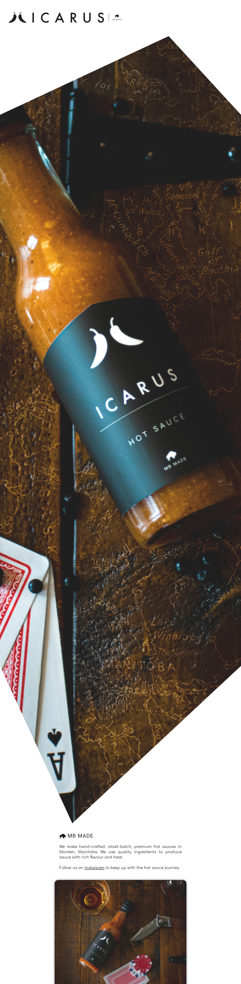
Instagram (94, 868)
